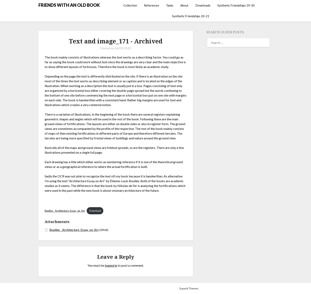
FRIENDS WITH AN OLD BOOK (69, 5)
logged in (111, 265)
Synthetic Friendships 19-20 (236, 5)
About (184, 5)
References (151, 5)
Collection (130, 5)
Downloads (202, 5)
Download (95, 210)
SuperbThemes (189, 288)
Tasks (169, 5)
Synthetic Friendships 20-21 (190, 16)
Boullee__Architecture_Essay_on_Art (65, 210)
